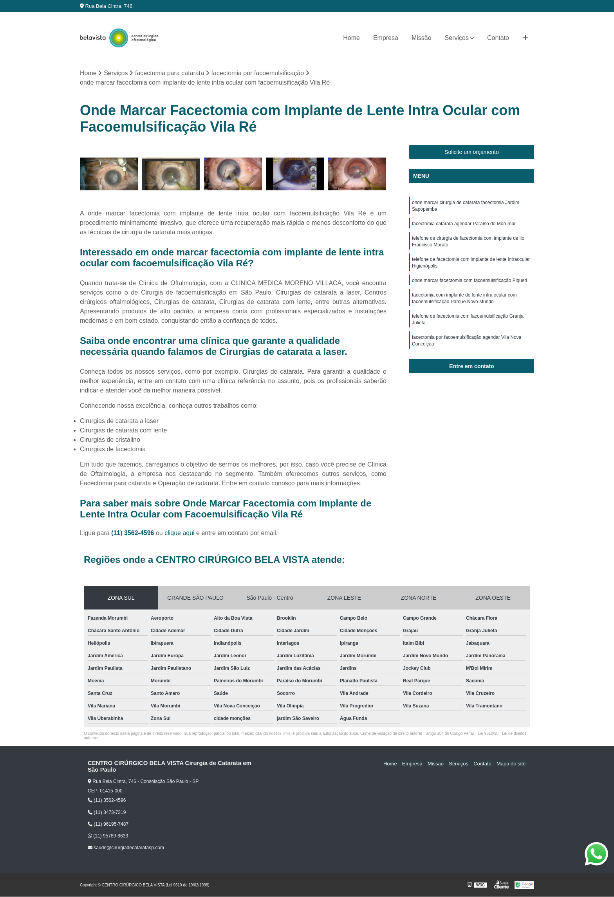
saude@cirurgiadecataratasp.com (126, 848)
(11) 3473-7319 (107, 812)
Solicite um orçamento (471, 152)
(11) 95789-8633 (108, 836)
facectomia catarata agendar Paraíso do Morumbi (463, 225)
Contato (498, 37)
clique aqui (179, 533)
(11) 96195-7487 (108, 824)
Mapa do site (511, 764)
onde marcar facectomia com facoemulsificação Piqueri (469, 283)
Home (351, 37)
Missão (422, 37)
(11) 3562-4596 (133, 533)
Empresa (385, 37)
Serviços (457, 37)
